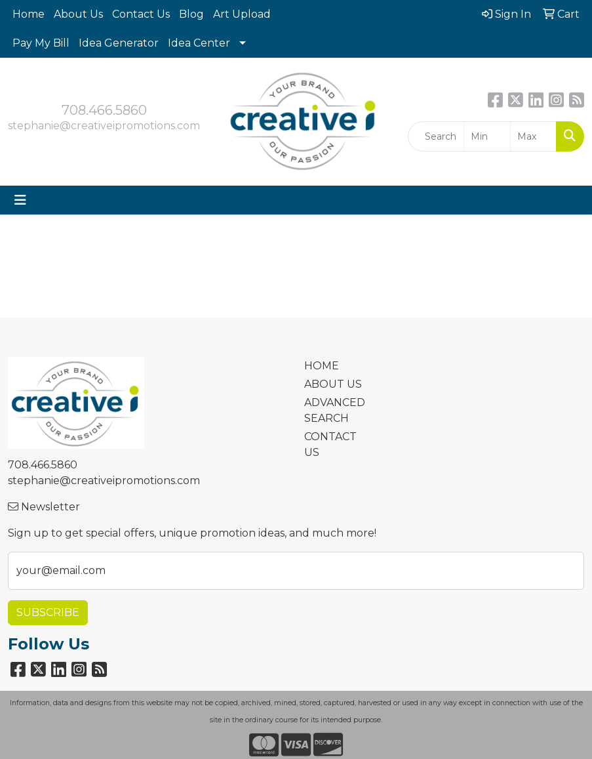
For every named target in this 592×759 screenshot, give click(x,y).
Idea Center (199, 43)
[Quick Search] (436, 136)
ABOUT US (333, 384)
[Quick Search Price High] (533, 136)
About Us (78, 14)
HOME (321, 365)
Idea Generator (119, 43)
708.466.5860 (104, 110)
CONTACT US (330, 444)
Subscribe (47, 612)
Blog (191, 14)
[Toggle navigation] (20, 200)
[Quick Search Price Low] (487, 136)
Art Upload (242, 14)
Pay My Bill (40, 43)
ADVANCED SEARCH (333, 410)
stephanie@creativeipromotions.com (104, 125)
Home (28, 14)
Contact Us (141, 14)
